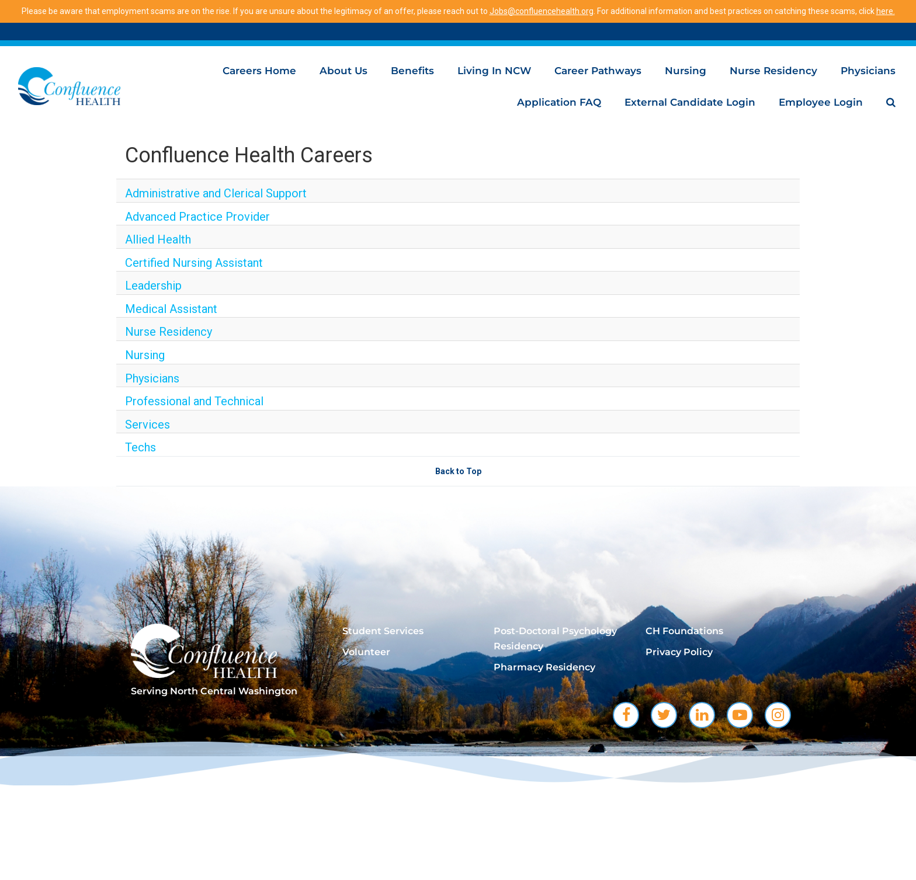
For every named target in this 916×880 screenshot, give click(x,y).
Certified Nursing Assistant (194, 263)
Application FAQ (559, 102)
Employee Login (821, 102)
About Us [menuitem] (343, 70)
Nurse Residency (773, 70)
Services (147, 425)
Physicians (152, 378)
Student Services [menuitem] (383, 630)
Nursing (145, 355)
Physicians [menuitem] (868, 70)
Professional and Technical (194, 401)
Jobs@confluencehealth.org (542, 11)
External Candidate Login (689, 102)
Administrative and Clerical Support (216, 193)
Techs (140, 447)
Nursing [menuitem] (685, 70)
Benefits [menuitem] (412, 70)
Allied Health (158, 239)
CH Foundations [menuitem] (684, 630)
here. (885, 11)
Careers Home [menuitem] (259, 70)
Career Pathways (597, 70)
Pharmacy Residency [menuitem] (544, 667)
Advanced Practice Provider (197, 217)
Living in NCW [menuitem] (494, 70)
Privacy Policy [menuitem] (679, 652)
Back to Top (458, 471)
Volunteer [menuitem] (366, 652)
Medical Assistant (171, 309)
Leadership (153, 286)
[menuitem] (891, 102)
